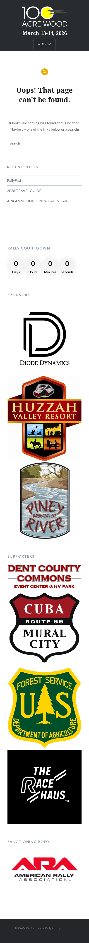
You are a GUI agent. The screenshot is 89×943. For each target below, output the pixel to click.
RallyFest (14, 180)
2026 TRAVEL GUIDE (24, 190)
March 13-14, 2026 (44, 33)
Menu (46, 43)
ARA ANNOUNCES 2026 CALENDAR (37, 201)
